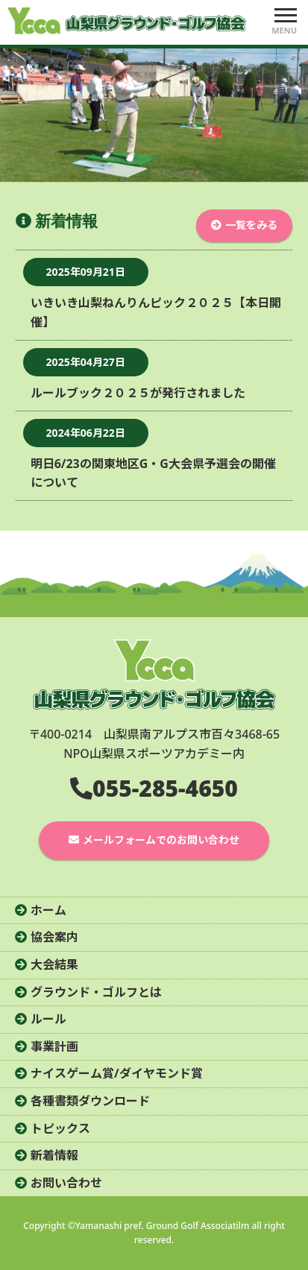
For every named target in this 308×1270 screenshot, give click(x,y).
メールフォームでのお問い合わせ (161, 840)
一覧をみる (251, 225)
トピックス (60, 1128)
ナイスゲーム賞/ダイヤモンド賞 (117, 1073)
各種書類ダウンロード (90, 1101)
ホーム (48, 910)
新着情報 (54, 1155)
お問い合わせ (66, 1183)
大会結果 (54, 964)
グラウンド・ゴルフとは (96, 992)
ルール (48, 1019)
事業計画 (54, 1046)
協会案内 (54, 937)
